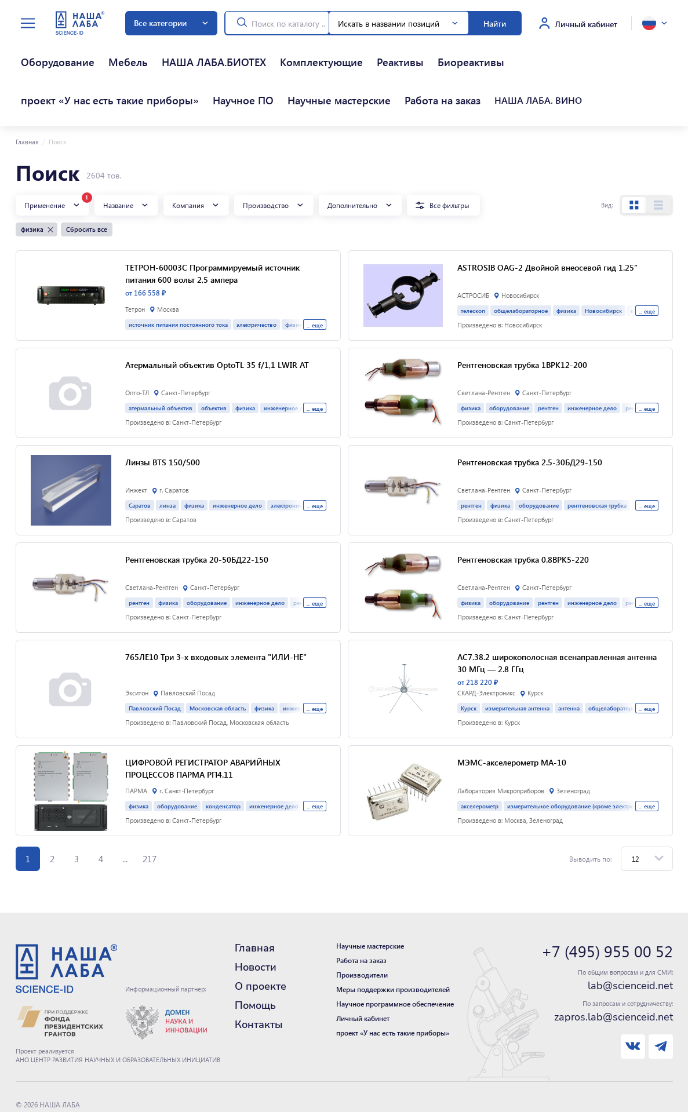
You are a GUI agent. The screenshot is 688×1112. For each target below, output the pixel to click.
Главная (27, 100)
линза (167, 463)
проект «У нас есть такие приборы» (403, 51)
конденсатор (223, 764)
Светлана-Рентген (483, 351)
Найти (494, 23)
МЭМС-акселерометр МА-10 (511, 720)
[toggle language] (654, 23)
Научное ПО (496, 51)
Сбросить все (86, 188)
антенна (569, 666)
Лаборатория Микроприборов (500, 749)
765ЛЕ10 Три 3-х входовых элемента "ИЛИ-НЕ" (216, 615)
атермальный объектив (160, 366)
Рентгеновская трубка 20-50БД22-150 (196, 517)
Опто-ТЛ (137, 351)
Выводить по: (590, 817)
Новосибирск (603, 268)
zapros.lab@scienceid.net (613, 975)
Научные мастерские (562, 51)
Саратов (140, 463)
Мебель (82, 51)
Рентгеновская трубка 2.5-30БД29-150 (529, 420)
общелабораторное (521, 268)
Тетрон (135, 268)
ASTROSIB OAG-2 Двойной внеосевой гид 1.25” (547, 225)
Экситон (136, 651)
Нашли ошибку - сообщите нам (67, 1086)
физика (566, 268)
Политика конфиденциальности (67, 1075)
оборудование (509, 366)
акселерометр (479, 764)
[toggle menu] (28, 23)
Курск (468, 666)
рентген (548, 366)
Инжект (136, 448)
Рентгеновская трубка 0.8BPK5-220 (523, 517)
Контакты (259, 983)
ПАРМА (136, 749)
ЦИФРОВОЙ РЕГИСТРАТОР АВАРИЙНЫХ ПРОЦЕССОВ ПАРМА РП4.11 (203, 726)
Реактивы (266, 51)
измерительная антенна (517, 666)
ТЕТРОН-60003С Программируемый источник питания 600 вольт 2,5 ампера (212, 231)
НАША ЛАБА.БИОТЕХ (140, 51)
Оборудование (37, 51)
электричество (256, 282)
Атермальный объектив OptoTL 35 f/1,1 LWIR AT (217, 323)
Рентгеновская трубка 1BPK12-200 (522, 323)
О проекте (260, 944)
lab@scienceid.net (630, 944)
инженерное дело (592, 366)
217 (149, 817)
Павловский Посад (155, 666)
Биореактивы (310, 51)
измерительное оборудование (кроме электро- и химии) (584, 764)
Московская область (218, 666)
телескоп (473, 268)
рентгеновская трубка (597, 463)
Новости (255, 925)
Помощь (255, 964)
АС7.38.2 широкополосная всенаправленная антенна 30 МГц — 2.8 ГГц (557, 621)
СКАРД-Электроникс (486, 651)
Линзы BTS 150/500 (162, 420)
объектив (214, 366)
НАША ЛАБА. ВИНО (104, 69)
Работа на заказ (39, 69)
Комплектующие (214, 51)
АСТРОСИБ (473, 254)
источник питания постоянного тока (178, 282)
